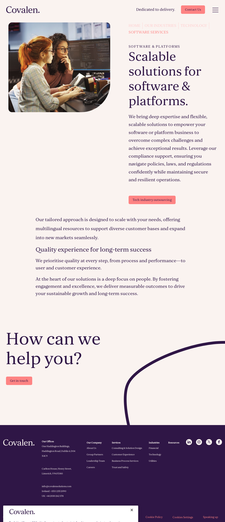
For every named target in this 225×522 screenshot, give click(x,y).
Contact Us (193, 10)
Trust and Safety (120, 467)
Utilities (153, 461)
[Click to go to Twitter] (209, 442)
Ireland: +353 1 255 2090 (54, 491)
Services (116, 442)
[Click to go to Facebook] (219, 442)
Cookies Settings (183, 517)
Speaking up (210, 517)
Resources (173, 442)
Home (134, 25)
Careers (91, 467)
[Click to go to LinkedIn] (189, 442)
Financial (153, 448)
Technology (194, 25)
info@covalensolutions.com (56, 486)
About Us (91, 448)
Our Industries (160, 25)
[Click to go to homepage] (23, 9)
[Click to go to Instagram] (199, 442)
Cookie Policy (154, 517)
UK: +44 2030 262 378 (53, 496)
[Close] (131, 514)
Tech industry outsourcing (152, 200)
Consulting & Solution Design (127, 448)
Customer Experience (123, 454)
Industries (154, 442)
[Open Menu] (215, 10)
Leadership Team (96, 461)
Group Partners (95, 454)
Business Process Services (125, 461)
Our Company (94, 442)
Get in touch (19, 381)
